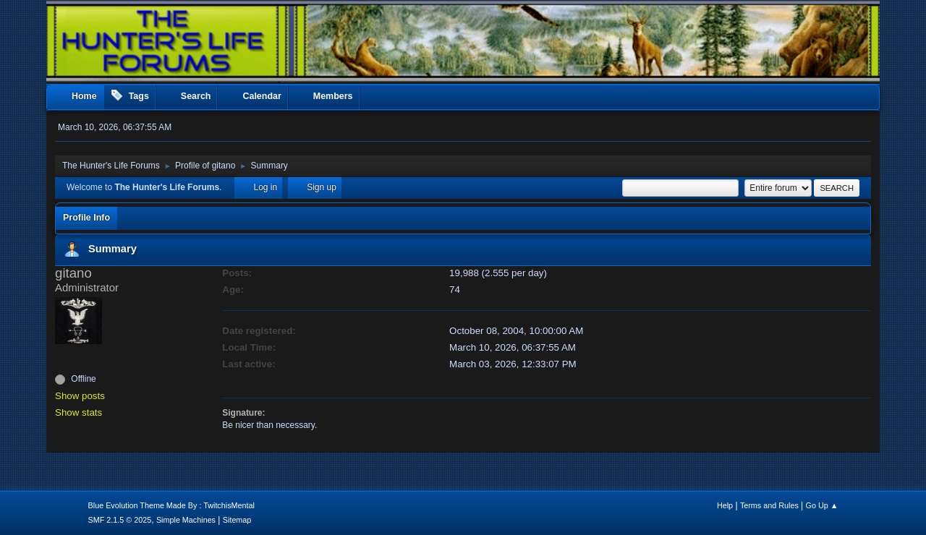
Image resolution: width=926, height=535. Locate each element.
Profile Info (86, 218)
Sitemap (237, 519)
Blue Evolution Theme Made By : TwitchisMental (171, 505)
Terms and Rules (769, 505)
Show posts (80, 395)
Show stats (78, 412)
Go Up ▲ (822, 505)
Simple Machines (186, 519)
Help (725, 505)
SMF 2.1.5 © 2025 (120, 519)
